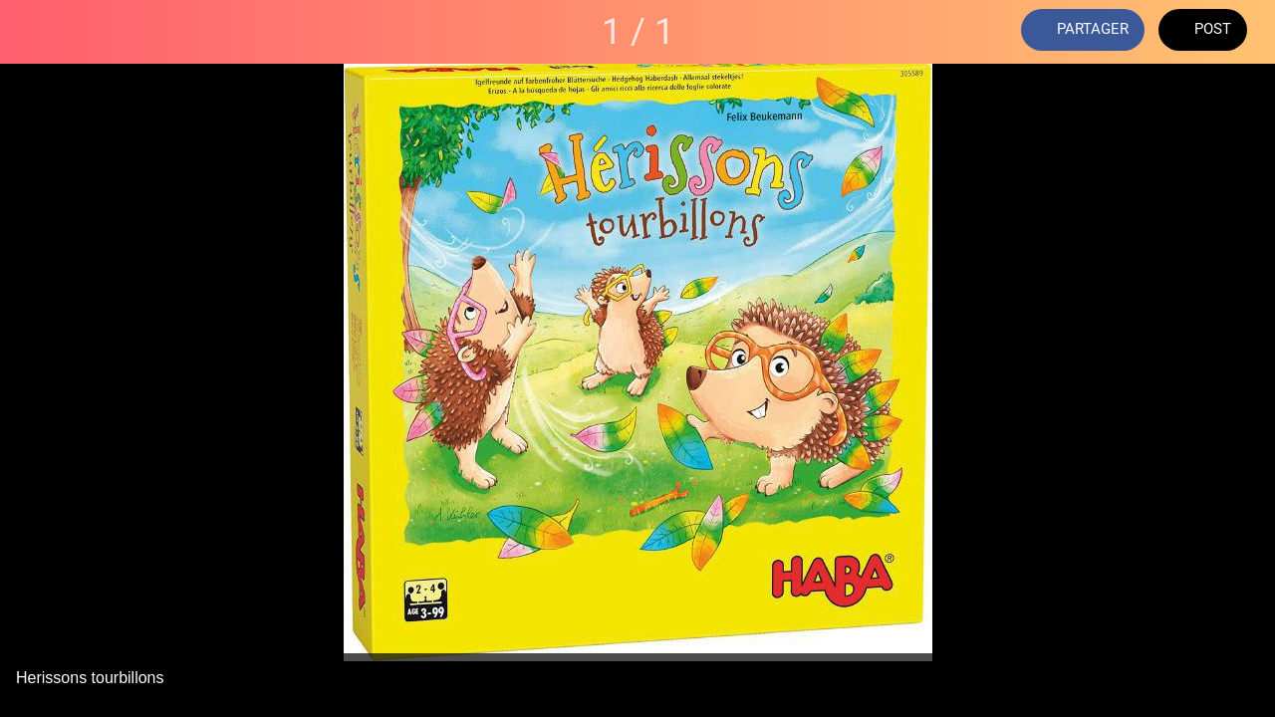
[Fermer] (32, 32)
